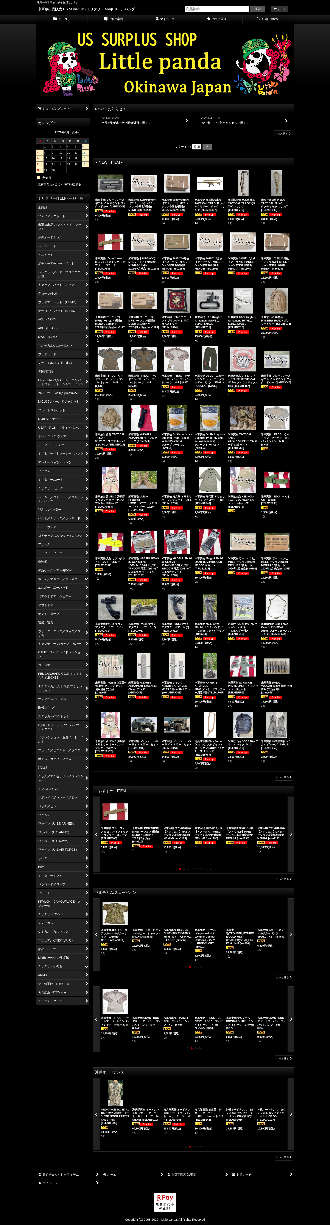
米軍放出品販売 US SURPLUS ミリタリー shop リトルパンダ (86, 9)
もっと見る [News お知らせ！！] (283, 133)
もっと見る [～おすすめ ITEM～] (284, 878)
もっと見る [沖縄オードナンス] (284, 1157)
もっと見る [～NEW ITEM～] (284, 777)
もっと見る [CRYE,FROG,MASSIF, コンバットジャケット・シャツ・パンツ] (284, 1058)
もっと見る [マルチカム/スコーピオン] (284, 977)
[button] (96, 834)
